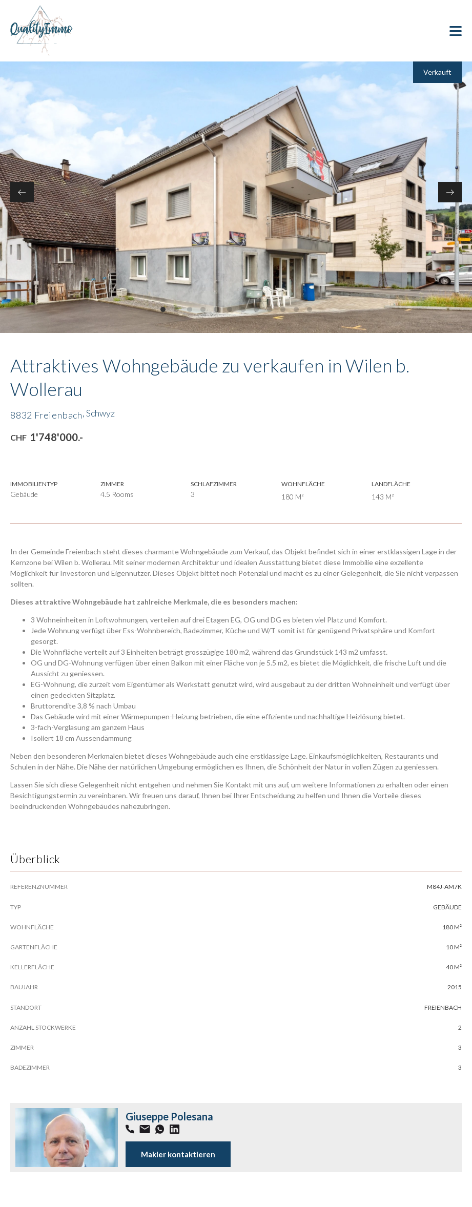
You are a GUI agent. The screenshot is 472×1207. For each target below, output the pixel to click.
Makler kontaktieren (178, 1154)
